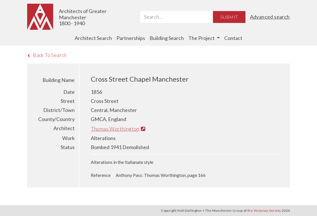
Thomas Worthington (118, 129)
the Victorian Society (264, 210)
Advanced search (270, 17)
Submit (229, 17)
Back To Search (47, 55)
